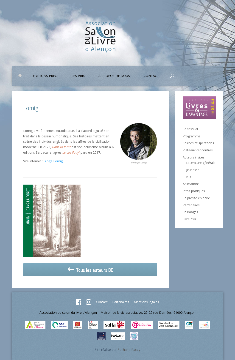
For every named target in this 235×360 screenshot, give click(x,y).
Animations (191, 184)
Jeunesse (192, 170)
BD (188, 177)
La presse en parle (196, 198)
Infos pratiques (194, 191)
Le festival (190, 129)
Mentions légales (146, 302)
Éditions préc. (45, 76)
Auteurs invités (193, 157)
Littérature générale (200, 163)
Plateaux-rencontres (198, 150)
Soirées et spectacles (198, 143)
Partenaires (191, 205)
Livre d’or (189, 219)
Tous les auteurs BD (90, 270)
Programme (192, 136)
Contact (151, 76)
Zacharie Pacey (129, 349)
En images (190, 212)
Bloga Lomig (53, 161)
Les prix (78, 76)
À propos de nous (114, 76)
